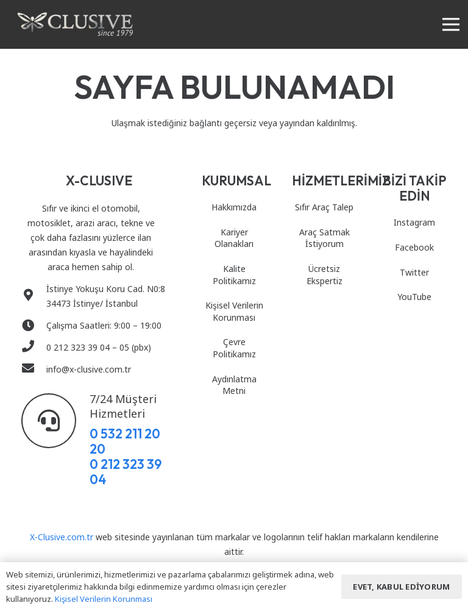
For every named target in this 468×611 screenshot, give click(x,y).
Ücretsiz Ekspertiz (324, 275)
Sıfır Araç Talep (324, 207)
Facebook (414, 247)
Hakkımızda (234, 207)
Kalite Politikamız (234, 275)
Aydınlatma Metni (234, 385)
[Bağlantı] (75, 24)
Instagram (414, 222)
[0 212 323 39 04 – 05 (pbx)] (33, 347)
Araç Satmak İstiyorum (324, 238)
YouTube (414, 296)
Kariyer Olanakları (234, 238)
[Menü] (451, 24)
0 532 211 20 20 (125, 441)
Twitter (414, 272)
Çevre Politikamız (234, 348)
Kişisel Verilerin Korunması (234, 311)
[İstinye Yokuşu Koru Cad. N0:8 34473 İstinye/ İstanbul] (33, 296)
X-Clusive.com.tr (61, 537)
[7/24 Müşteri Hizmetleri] (55, 420)
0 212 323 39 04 (125, 471)
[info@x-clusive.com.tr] (33, 369)
